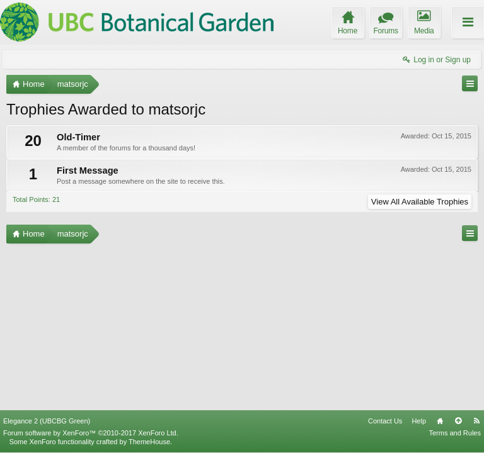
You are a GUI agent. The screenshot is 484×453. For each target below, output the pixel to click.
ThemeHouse (149, 441)
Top (458, 421)
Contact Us (385, 421)
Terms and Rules (455, 433)
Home (439, 421)
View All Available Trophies (419, 201)
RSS (476, 421)
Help (419, 421)
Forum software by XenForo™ (90, 433)
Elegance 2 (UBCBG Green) (46, 421)
